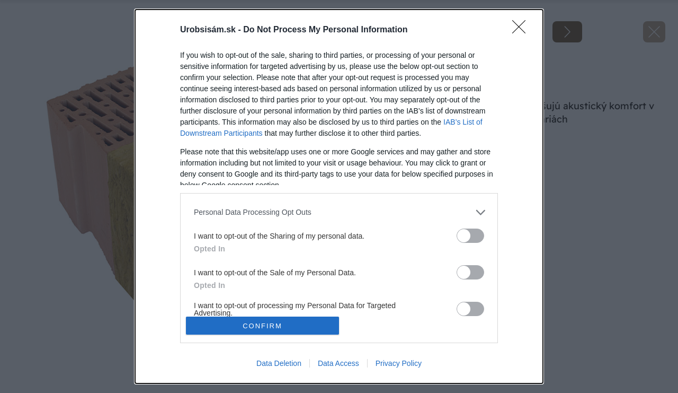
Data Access (338, 363)
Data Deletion (278, 363)
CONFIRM (262, 326)
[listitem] (339, 212)
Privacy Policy (399, 363)
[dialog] (339, 196)
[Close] (522, 30)
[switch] (470, 236)
